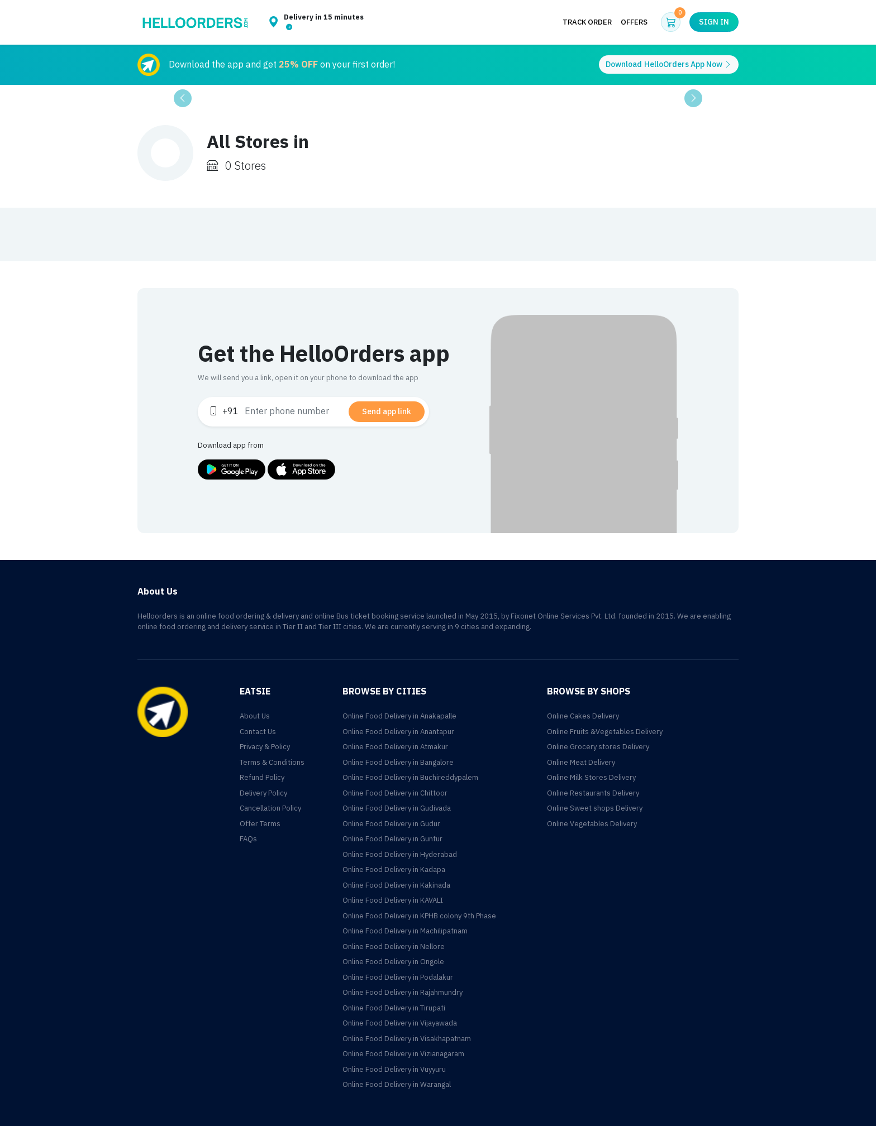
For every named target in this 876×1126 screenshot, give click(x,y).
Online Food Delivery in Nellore (393, 946)
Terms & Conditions (272, 762)
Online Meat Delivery (581, 762)
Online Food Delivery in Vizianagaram (403, 1053)
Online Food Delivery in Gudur (391, 823)
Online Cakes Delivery (583, 716)
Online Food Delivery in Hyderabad (399, 854)
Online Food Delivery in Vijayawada (399, 1023)
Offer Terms (260, 823)
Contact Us (258, 731)
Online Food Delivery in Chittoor (394, 793)
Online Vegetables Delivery (592, 823)
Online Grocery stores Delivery (598, 746)
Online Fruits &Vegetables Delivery (605, 731)
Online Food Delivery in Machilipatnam (405, 931)
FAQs (248, 838)
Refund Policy (262, 777)
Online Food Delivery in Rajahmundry (402, 992)
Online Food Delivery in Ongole (393, 961)
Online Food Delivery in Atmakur (395, 746)
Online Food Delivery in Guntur (392, 838)
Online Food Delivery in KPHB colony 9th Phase (419, 916)
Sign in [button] (714, 22)
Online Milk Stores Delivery (591, 777)
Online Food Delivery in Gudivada (396, 808)
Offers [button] (634, 22)
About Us (255, 716)
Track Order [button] (587, 22)
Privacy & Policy (265, 746)
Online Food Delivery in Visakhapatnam (406, 1038)
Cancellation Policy (270, 808)
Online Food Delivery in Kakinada (396, 885)
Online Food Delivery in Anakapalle (399, 716)
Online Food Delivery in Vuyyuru (394, 1069)
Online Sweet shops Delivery (594, 808)
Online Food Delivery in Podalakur (397, 977)
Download (669, 64)
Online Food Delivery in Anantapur (398, 731)
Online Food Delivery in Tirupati (393, 1008)
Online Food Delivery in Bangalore (398, 762)
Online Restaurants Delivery (593, 793)
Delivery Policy (263, 793)
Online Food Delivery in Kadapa (393, 869)
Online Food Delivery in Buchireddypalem (410, 777)
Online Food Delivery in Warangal (396, 1084)
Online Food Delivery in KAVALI (392, 900)
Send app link (386, 412)
